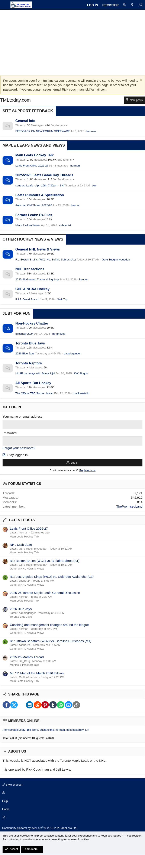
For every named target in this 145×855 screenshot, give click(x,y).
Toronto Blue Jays (30, 343)
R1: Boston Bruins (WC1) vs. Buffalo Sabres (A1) (45, 259)
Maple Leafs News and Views (34, 145)
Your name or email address (22, 416)
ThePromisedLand (129, 506)
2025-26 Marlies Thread (27, 656)
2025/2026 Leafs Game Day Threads (44, 175)
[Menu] (4, 5)
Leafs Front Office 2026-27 (31, 165)
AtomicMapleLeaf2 (14, 729)
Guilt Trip (62, 299)
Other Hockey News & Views (33, 239)
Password (10, 432)
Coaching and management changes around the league (49, 624)
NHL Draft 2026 (21, 544)
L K (87, 729)
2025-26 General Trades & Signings (37, 279)
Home (6, 808)
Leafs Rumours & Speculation (39, 195)
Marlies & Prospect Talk (24, 664)
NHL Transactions (29, 269)
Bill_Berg (32, 729)
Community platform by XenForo (39, 827)
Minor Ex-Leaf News (27, 225)
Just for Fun (16, 313)
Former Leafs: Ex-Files (33, 215)
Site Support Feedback (28, 111)
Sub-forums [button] (58, 125)
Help (5, 800)
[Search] (141, 5)
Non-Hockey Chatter (31, 323)
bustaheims (47, 729)
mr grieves (58, 333)
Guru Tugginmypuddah (116, 259)
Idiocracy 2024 (24, 333)
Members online (24, 720)
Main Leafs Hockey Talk (34, 155)
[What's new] (132, 5)
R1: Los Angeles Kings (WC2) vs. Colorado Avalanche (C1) (52, 576)
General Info (25, 121)
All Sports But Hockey (33, 383)
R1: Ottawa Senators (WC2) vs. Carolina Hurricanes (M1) (50, 640)
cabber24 (65, 225)
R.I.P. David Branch (27, 299)
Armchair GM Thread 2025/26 (33, 205)
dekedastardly (75, 729)
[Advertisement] (72, 41)
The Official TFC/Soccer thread (34, 393)
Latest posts (22, 519)
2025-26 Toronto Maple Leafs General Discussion (45, 592)
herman (91, 131)
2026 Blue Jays (24, 353)
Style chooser (12, 784)
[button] (124, 5)
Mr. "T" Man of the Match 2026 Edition (37, 672)
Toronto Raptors (28, 363)
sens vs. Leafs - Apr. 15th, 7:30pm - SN (39, 185)
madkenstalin (81, 393)
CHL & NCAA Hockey (32, 289)
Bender (83, 279)
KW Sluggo (81, 373)
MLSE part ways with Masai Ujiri (35, 373)
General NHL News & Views (37, 249)
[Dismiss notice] (140, 80)
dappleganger (72, 353)
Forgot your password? (19, 447)
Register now (87, 470)
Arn (94, 185)
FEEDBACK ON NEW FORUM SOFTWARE (42, 131)
